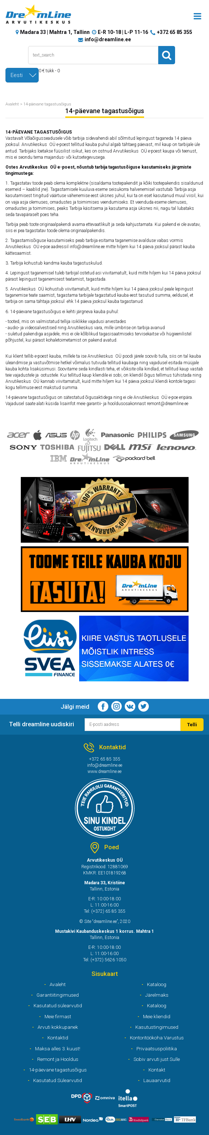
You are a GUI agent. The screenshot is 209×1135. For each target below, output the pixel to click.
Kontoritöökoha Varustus (157, 1037)
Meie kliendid (156, 1016)
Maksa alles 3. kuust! (57, 1048)
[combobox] (22, 75)
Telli (192, 724)
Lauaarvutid (156, 1080)
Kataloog (156, 984)
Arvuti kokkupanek (58, 1027)
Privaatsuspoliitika (156, 1048)
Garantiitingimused (57, 995)
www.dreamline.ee (104, 771)
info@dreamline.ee (108, 39)
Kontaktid (57, 1037)
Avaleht (12, 104)
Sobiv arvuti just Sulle (156, 1059)
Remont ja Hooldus (57, 1059)
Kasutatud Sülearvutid (57, 1080)
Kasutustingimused (156, 1027)
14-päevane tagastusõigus (47, 104)
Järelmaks (157, 995)
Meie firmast (57, 1016)
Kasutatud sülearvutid (58, 1005)
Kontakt (156, 1070)
